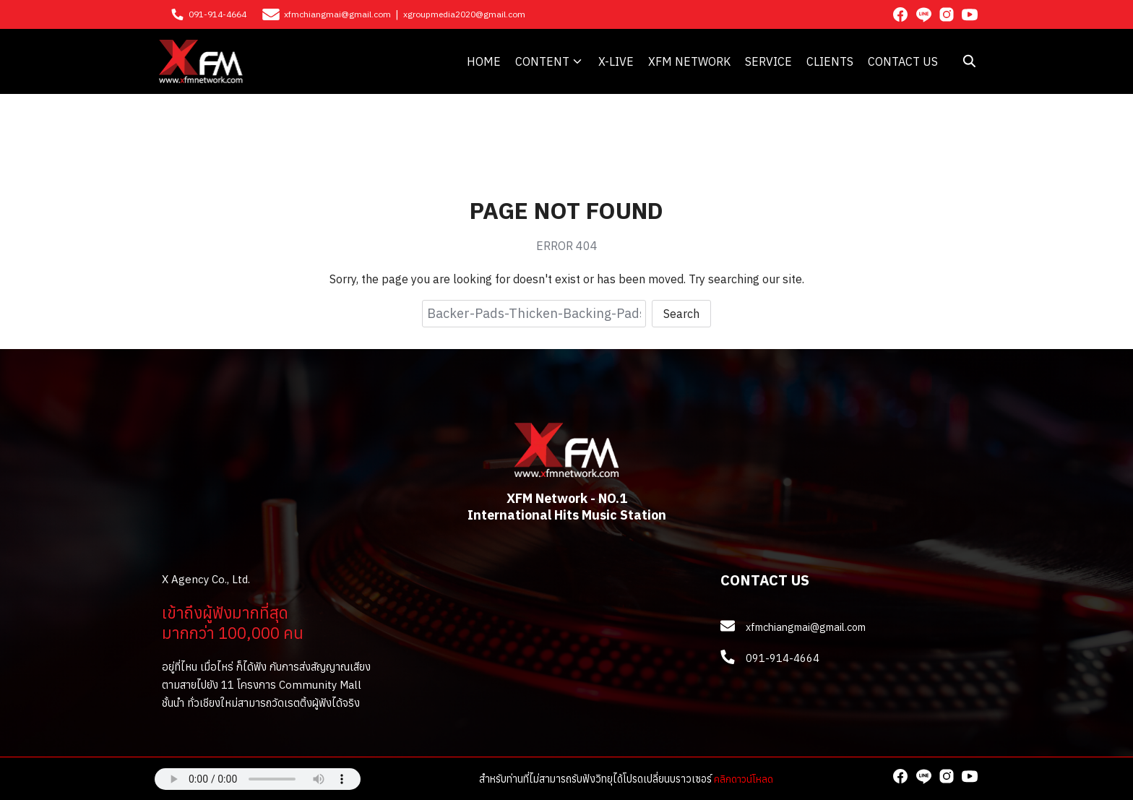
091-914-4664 (217, 14)
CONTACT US (903, 61)
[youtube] (969, 14)
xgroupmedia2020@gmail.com (464, 14)
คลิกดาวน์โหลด (743, 779)
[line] (923, 14)
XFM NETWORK (689, 61)
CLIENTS (829, 61)
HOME (484, 61)
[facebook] (900, 14)
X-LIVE (616, 61)
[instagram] (946, 14)
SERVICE (768, 61)
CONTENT (542, 61)
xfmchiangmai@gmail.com (337, 14)
